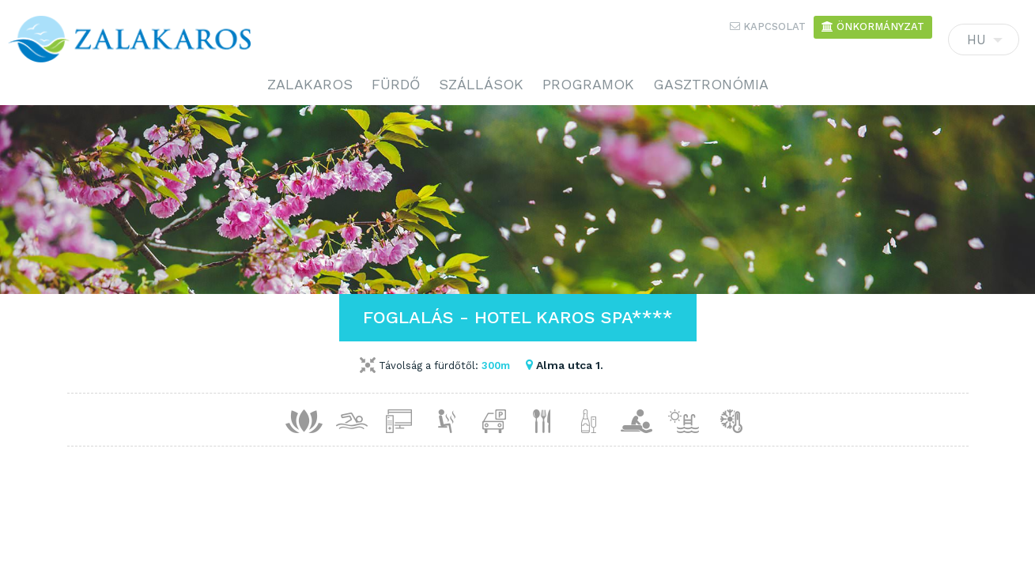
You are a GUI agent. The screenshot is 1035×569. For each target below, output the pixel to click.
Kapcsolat (768, 26)
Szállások (481, 84)
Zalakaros (310, 84)
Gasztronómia (711, 84)
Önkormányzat (873, 26)
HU (983, 43)
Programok (588, 84)
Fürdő (396, 84)
